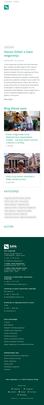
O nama (6, 322)
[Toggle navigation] (39, 7)
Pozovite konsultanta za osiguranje (16, 355)
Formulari (7, 369)
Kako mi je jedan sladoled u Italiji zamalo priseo (20, 178)
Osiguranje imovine (11, 207)
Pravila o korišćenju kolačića (14, 339)
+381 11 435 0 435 (12, 294)
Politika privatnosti (10, 336)
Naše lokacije (8, 325)
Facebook (15, 389)
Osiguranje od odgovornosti (27, 207)
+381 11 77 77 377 (12, 281)
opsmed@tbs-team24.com (15, 297)
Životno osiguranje (10, 204)
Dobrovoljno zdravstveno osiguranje (16, 214)
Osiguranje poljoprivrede (28, 217)
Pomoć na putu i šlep (11, 201)
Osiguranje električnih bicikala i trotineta (17, 198)
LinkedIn (12, 392)
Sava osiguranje (19, 60)
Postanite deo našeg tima (13, 330)
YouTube (32, 392)
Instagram (28, 389)
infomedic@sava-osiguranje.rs (16, 284)
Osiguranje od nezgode (24, 211)
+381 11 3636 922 (12, 308)
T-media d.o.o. (15, 398)
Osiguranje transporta (12, 217)
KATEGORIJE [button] (11, 191)
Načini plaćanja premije (12, 358)
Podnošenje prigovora (11, 367)
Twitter (22, 392)
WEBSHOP (8, 1)
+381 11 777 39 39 (12, 258)
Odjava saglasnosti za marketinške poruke (19, 344)
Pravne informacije (10, 333)
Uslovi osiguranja (10, 361)
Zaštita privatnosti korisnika (14, 341)
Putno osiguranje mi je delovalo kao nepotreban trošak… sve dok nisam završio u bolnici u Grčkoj (22, 138)
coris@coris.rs (11, 311)
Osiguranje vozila (23, 204)
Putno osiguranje (10, 211)
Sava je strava (9, 47)
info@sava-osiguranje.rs (14, 261)
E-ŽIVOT (17, 1)
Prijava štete (8, 364)
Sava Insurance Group (30, 379)
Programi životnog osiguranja (14, 328)
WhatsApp (22, 395)
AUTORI (9, 226)
